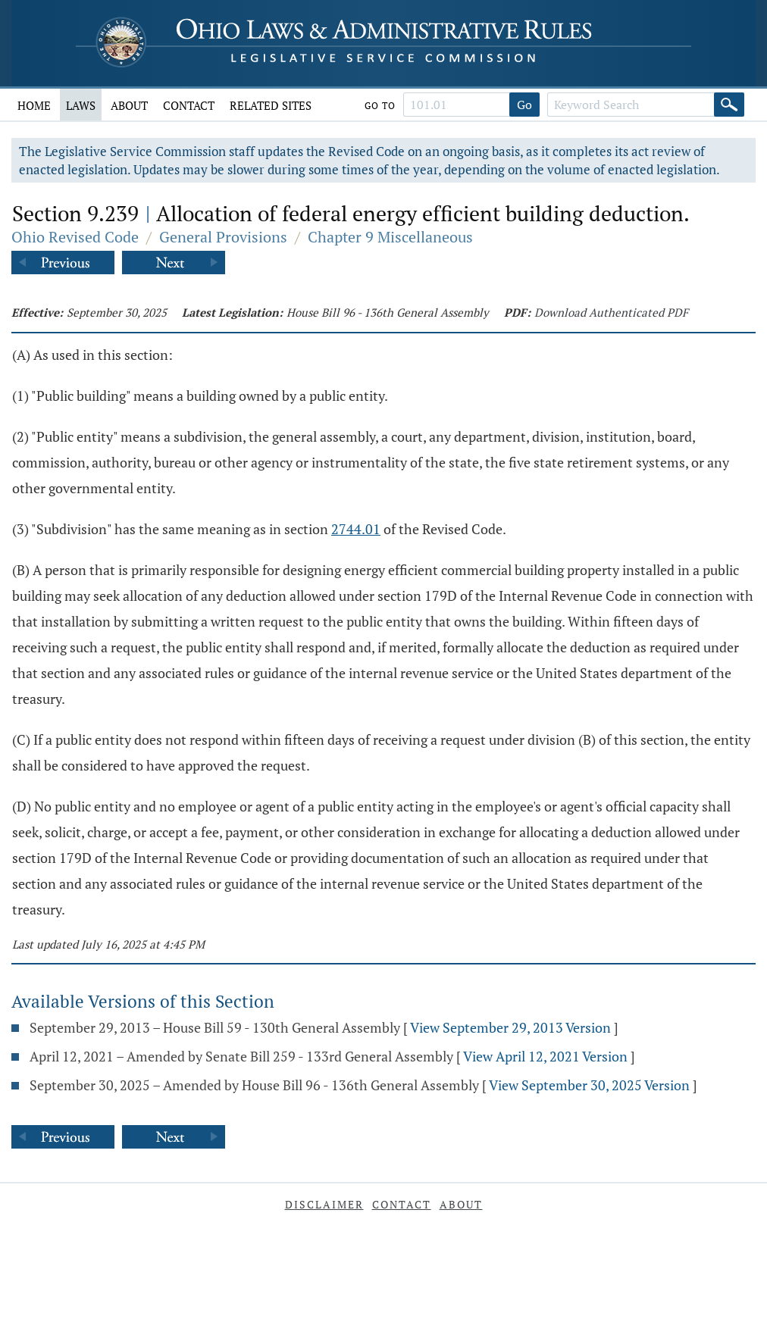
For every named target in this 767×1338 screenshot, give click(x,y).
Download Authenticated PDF (611, 312)
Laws (80, 105)
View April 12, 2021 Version (545, 1056)
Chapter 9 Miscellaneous (390, 237)
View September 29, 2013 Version (510, 1027)
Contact (188, 105)
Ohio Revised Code (75, 237)
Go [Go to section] (524, 104)
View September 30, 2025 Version (589, 1085)
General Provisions (223, 237)
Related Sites (270, 105)
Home (34, 105)
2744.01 (355, 529)
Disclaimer (324, 1204)
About (129, 105)
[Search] (729, 104)
